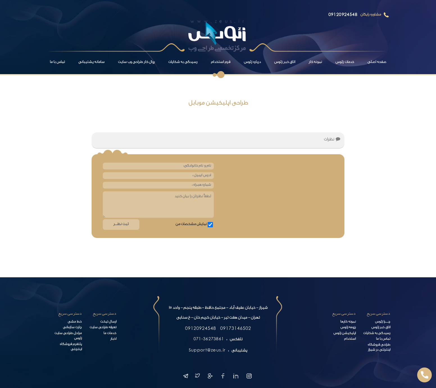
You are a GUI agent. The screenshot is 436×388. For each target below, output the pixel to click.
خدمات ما (109, 333)
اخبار (113, 339)
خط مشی (75, 322)
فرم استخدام (220, 62)
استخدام (350, 339)
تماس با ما (57, 62)
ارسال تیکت (108, 322)
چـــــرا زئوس (382, 322)
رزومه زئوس (348, 328)
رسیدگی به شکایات (182, 62)
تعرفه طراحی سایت (103, 328)
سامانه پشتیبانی (91, 62)
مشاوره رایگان (370, 15)
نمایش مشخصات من (191, 224)
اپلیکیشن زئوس (344, 333)
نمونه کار (315, 62)
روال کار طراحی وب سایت (136, 62)
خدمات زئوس (344, 62)
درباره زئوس (252, 62)
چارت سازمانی (72, 328)
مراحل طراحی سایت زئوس (68, 336)
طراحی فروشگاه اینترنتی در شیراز (379, 347)
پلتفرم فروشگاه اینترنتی (71, 347)
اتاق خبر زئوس (284, 62)
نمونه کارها (348, 322)
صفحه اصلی (376, 62)
